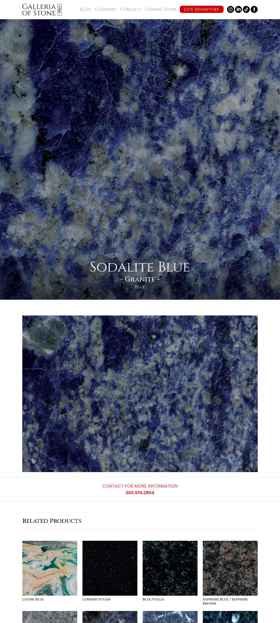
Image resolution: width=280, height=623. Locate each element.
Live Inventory (201, 9)
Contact (130, 9)
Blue (140, 287)
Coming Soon (160, 9)
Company (105, 9)
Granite (140, 279)
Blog (85, 9)
